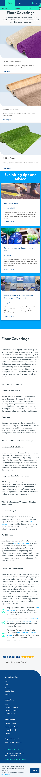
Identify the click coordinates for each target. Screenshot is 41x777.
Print (31, 8)
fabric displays (29, 621)
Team (7, 685)
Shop (10, 3)
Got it (35, 770)
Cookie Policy (6, 774)
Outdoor (19, 8)
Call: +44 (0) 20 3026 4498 (14, 749)
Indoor (6, 8)
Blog (6, 704)
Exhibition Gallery (11, 710)
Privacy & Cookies (11, 730)
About (7, 681)
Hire (19, 3)
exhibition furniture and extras (21, 633)
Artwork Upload (10, 724)
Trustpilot (24, 662)
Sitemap (7, 733)
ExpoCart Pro (9, 691)
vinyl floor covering (21, 543)
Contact (7, 694)
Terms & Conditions (11, 727)
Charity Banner (10, 714)
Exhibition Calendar (11, 707)
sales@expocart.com (16, 753)
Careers (7, 688)
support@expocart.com (13, 755)
